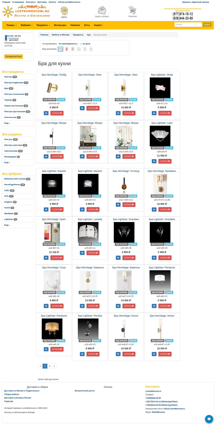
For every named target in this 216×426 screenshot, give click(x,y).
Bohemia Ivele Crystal (17, 179)
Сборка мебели (11, 394)
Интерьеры (60, 25)
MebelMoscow (158, 412)
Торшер (10, 100)
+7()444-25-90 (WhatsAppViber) (161, 405)
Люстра (10, 77)
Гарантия (8, 401)
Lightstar (10, 219)
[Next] (54, 366)
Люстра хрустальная (17, 111)
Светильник (12, 117)
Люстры (11, 139)
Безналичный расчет (85, 391)
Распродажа (12, 157)
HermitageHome (14, 184)
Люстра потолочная (16, 94)
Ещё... (7, 123)
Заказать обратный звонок (195, 2)
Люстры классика (15, 145)
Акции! (98, 25)
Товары (11, 25)
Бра (8, 88)
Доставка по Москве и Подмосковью (21, 391)
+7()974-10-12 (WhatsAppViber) (161, 402)
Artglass (10, 202)
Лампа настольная (16, 106)
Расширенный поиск (13, 56)
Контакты (31, 2)
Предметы (43, 25)
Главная (6, 2)
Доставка (42, 2)
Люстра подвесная (16, 82)
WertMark (11, 213)
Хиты (87, 25)
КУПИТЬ (57, 113)
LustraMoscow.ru (153, 391)
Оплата (52, 2)
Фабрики (26, 25)
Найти (207, 24)
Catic (9, 190)
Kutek (9, 208)
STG (9, 196)
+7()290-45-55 (153, 398)
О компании (18, 2)
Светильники (13, 151)
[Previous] (40, 366)
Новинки (75, 25)
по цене (85, 44)
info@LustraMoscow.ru (69, 2)
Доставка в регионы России (17, 398)
